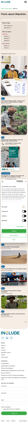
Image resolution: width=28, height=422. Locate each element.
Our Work (3, 350)
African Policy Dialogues (7, 368)
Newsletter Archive (6, 352)
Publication (7, 27)
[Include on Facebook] (2, 338)
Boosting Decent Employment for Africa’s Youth (12, 370)
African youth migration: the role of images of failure (14, 268)
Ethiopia (6, 36)
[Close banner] (25, 181)
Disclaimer (13, 420)
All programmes (5, 363)
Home (2, 8)
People (2, 347)
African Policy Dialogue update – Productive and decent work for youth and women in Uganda (13, 101)
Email (2, 400)
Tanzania (7, 38)
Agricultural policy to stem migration (10, 247)
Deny (14, 239)
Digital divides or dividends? (8, 366)
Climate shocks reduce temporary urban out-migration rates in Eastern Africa (12, 140)
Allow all (14, 231)
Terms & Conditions (6, 407)
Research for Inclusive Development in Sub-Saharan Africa (13, 378)
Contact (3, 354)
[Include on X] (11, 338)
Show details (20, 226)
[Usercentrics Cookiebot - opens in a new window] (17, 181)
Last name (4, 393)
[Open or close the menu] (25, 2)
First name (4, 386)
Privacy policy (4, 357)
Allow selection (14, 235)
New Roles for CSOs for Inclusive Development (12, 375)
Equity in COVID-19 (5, 373)
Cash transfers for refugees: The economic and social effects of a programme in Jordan (12, 176)
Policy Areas (8, 8)
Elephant (25, 420)
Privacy (7, 420)
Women (6, 45)
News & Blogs (8, 25)
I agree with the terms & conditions (11, 409)
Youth (6, 47)
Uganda (6, 40)
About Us (3, 345)
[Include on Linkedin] (7, 338)
